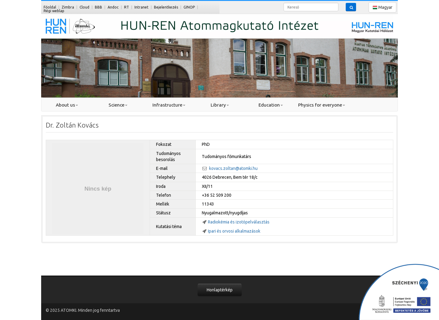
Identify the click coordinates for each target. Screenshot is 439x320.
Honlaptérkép (220, 289)
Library (220, 104)
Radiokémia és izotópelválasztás (238, 222)
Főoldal (50, 7)
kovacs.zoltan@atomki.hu (233, 168)
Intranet (141, 7)
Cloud (84, 7)
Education (271, 104)
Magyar (382, 7)
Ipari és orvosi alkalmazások (234, 231)
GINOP (189, 7)
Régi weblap (54, 11)
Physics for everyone (321, 104)
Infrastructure (168, 104)
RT (126, 7)
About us (67, 104)
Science (118, 104)
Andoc (113, 7)
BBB (98, 7)
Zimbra (68, 7)
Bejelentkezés (166, 7)
